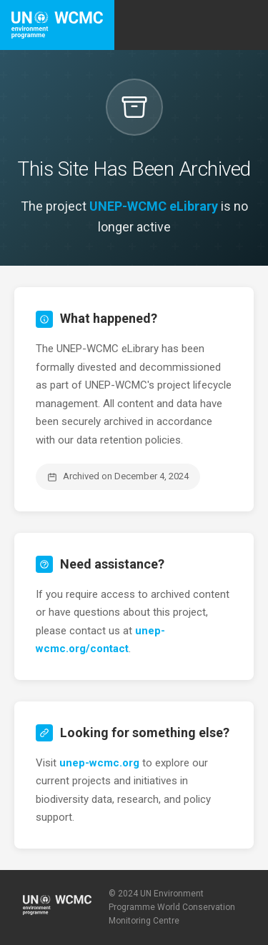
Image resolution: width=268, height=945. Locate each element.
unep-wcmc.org (99, 762)
